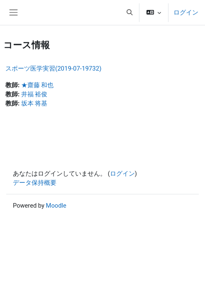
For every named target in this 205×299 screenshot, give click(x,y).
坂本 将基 (34, 103)
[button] (129, 12)
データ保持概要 (34, 182)
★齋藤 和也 (37, 85)
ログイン (185, 12)
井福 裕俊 (34, 94)
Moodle (56, 205)
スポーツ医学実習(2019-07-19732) (53, 68)
